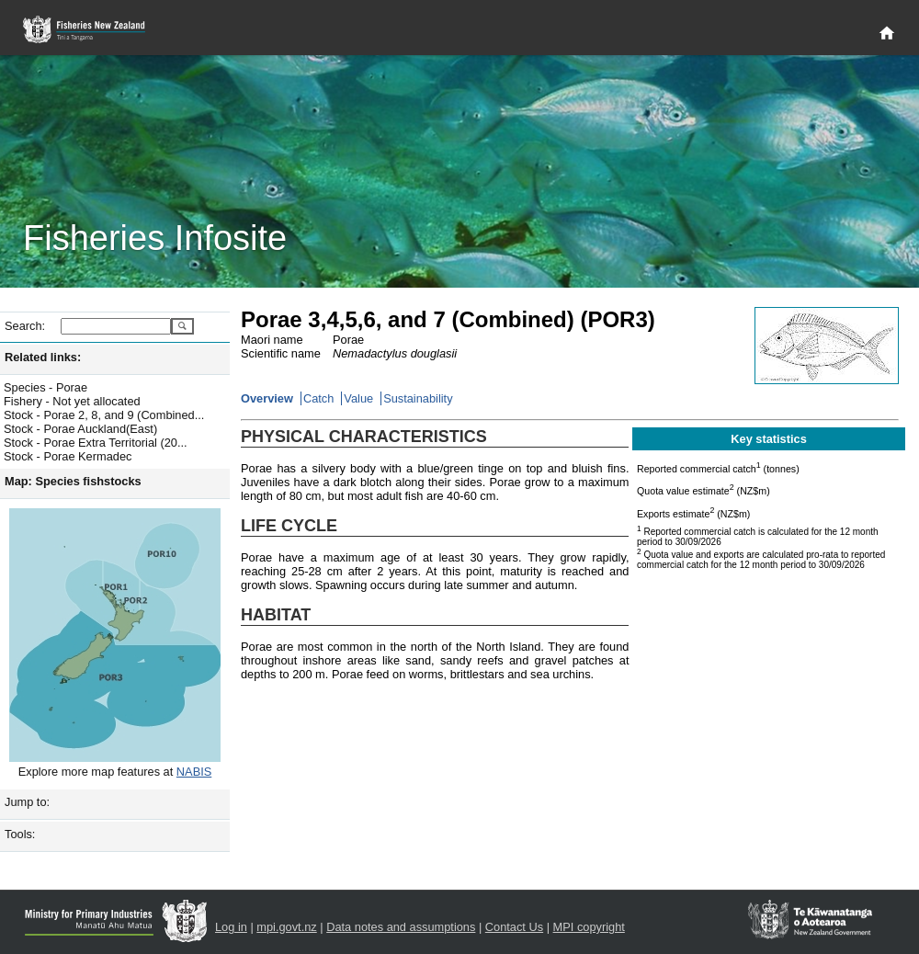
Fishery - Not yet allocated (72, 401)
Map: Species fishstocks (73, 481)
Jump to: (27, 802)
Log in (231, 927)
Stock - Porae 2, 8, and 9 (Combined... (104, 415)
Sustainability (417, 398)
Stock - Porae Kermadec (67, 456)
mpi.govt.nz (286, 927)
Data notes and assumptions (400, 927)
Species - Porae (45, 387)
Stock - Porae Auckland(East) (80, 429)
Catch (318, 398)
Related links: (43, 357)
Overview (267, 398)
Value (358, 398)
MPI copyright (589, 927)
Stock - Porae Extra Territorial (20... (95, 442)
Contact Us (514, 927)
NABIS (193, 771)
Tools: (20, 834)
